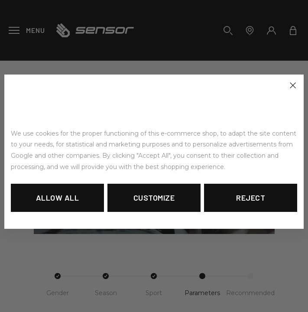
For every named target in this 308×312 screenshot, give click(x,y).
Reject (250, 197)
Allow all (57, 197)
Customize (154, 197)
